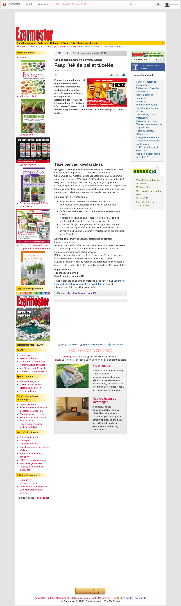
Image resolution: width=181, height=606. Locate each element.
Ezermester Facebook (133, 598)
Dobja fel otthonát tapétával (33, 486)
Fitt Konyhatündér (113, 46)
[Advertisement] (90, 19)
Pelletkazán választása (147, 88)
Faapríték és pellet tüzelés (33, 417)
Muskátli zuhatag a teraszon (34, 371)
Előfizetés (22, 46)
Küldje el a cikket (68, 344)
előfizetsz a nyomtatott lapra (93, 284)
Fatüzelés (141, 150)
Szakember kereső (87, 43)
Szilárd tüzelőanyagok (147, 147)
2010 (59, 53)
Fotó (73, 43)
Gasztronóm (95, 46)
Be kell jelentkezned (73, 356)
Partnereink (104, 598)
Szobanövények (28, 164)
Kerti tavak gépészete (31, 463)
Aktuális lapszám (26, 43)
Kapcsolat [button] (44, 4)
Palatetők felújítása (29, 381)
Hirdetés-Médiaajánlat (58, 598)
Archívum (42, 43)
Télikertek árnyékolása (31, 384)
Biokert (23, 57)
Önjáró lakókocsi (28, 404)
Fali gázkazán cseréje (147, 121)
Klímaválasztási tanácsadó (33, 364)
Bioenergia (25, 355)
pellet (68, 293)
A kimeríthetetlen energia (32, 361)
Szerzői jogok (89, 598)
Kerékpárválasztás (29, 358)
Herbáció (82, 46)
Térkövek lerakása (29, 443)
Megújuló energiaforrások (33, 368)
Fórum (65, 43)
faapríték (91, 293)
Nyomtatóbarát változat (93, 344)
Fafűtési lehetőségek (146, 81)
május (67, 53)
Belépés (174, 4)
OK (158, 4)
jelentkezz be (41, 497)
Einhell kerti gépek (29, 437)
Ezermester (14, 4)
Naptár (54, 46)
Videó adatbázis (68, 46)
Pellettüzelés (142, 91)
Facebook (34, 46)
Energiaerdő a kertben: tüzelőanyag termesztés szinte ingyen (148, 140)
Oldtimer (54, 43)
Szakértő (44, 46)
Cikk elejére (115, 344)
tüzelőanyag (79, 293)
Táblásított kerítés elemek (33, 460)
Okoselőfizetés (27, 134)
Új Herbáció (142, 198)
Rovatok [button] (29, 4)
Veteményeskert (28, 96)
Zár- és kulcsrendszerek (32, 414)
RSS (115, 598)
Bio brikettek (142, 85)
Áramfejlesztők (27, 420)
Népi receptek (143, 187)
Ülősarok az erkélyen (30, 387)
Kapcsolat (40, 598)
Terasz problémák (29, 391)
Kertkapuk (25, 440)
